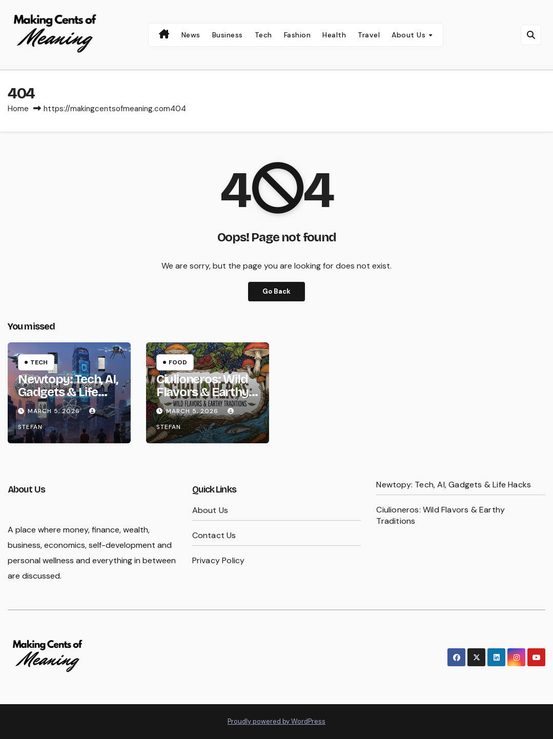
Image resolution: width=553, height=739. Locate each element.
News (190, 34)
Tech (263, 34)
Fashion (297, 34)
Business (227, 34)
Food (178, 362)
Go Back (276, 291)
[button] (531, 35)
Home (18, 109)
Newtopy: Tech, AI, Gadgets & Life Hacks (67, 392)
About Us (410, 34)
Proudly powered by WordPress (276, 721)
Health (334, 34)
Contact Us (214, 535)
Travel (369, 34)
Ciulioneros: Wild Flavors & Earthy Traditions (202, 392)
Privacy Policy (218, 560)
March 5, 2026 (55, 411)
